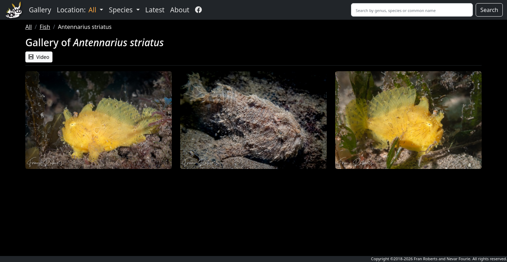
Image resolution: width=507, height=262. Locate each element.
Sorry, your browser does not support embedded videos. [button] (98, 211)
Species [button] (121, 9)
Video (39, 57)
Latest (155, 9)
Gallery (40, 9)
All (28, 27)
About (179, 9)
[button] (98, 120)
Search (489, 10)
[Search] (412, 10)
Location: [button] (77, 9)
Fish (44, 27)
